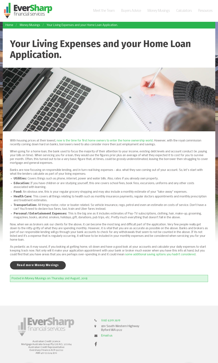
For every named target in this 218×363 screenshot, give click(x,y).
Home (9, 25)
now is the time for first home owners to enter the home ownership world (105, 140)
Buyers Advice (131, 11)
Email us (106, 335)
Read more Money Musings (38, 265)
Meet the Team (104, 11)
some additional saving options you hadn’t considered (160, 254)
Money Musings (159, 11)
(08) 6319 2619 (110, 320)
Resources (205, 11)
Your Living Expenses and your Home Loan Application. (82, 25)
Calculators (184, 11)
